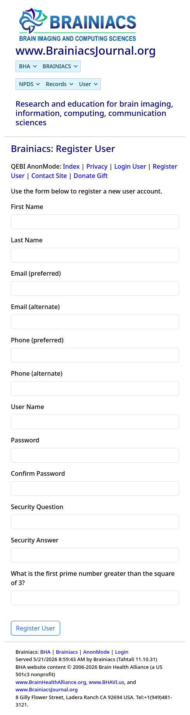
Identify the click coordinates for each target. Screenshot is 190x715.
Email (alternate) (35, 306)
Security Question (37, 507)
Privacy (96, 166)
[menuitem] (28, 66)
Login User (130, 166)
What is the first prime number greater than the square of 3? (92, 578)
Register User (35, 628)
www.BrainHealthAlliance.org (51, 682)
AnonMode (96, 651)
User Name (27, 406)
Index (71, 166)
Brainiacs (67, 651)
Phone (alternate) (36, 373)
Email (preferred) (36, 273)
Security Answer (35, 540)
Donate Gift (91, 175)
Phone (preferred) (37, 340)
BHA (45, 651)
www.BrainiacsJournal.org (47, 689)
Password (25, 440)
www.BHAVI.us (106, 682)
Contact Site (49, 175)
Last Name (27, 240)
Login (122, 651)
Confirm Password (38, 473)
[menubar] (48, 66)
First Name (27, 206)
